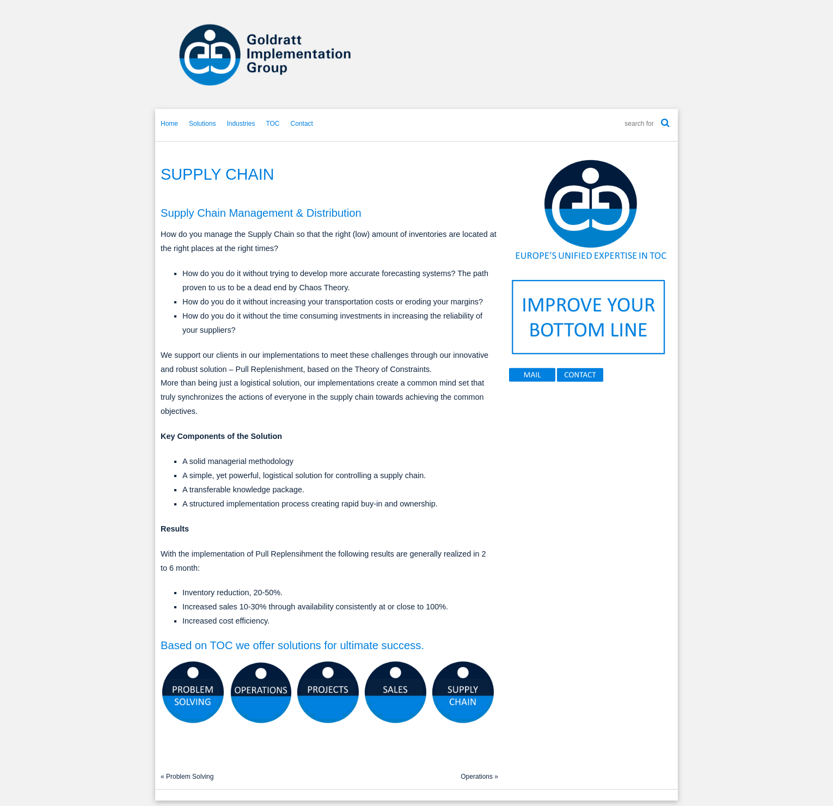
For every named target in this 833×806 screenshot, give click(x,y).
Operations (477, 776)
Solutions (202, 123)
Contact (302, 123)
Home (169, 123)
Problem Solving (189, 776)
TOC (272, 123)
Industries (240, 123)
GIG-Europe (416, 54)
